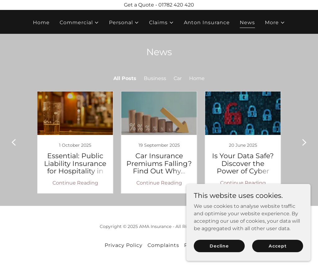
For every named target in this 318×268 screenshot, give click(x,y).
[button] (79, 22)
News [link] (247, 22)
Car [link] (178, 78)
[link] (75, 142)
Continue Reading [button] (75, 183)
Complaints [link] (163, 245)
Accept (277, 245)
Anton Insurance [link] (207, 22)
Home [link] (41, 22)
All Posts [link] (124, 78)
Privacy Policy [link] (124, 245)
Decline (219, 245)
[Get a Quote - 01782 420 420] (159, 5)
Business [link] (155, 78)
